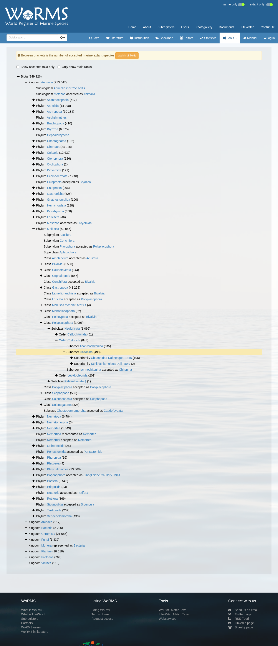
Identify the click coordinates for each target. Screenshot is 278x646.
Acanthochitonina (91, 346)
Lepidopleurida (78, 375)
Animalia (47, 82)
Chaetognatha (56, 141)
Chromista (48, 533)
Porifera (52, 481)
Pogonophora (56, 475)
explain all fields (127, 55)
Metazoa (60, 94)
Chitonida (74, 340)
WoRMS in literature (34, 631)
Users (185, 27)
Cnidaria (52, 152)
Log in (269, 38)
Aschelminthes (57, 117)
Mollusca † (69, 305)
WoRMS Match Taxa (173, 610)
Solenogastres (62, 404)
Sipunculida (55, 504)
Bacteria (46, 528)
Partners (27, 623)
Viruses (46, 563)
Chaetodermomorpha (71, 410)
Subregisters (166, 27)
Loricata (57, 299)
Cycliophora (55, 164)
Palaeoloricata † (75, 381)
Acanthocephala (58, 100)
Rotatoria (53, 492)
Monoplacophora (63, 311)
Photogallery (203, 27)
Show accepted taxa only (35, 67)
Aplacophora (67, 252)
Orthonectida (56, 446)
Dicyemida (54, 170)
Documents (226, 27)
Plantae (46, 551)
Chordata (53, 147)
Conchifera (67, 240)
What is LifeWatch (33, 614)
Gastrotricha (55, 193)
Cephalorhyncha (58, 135)
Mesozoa (53, 223)
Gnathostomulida (58, 199)
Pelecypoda (60, 317)
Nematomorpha (57, 422)
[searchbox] (31, 38)
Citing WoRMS (101, 610)
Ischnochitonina (90, 369)
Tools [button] (230, 38)
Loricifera (53, 217)
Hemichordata (56, 205)
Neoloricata (72, 328)
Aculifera (65, 234)
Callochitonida (77, 334)
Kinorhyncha (55, 211)
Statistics (208, 38)
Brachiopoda (55, 123)
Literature (114, 38)
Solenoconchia (62, 399)
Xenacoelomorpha (59, 516)
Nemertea (53, 428)
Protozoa (47, 557)
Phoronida (54, 457)
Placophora (67, 246)
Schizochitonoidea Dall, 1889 (110, 363)
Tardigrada (54, 510)
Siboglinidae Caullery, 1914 (101, 475)
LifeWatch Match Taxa (174, 614)
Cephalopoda (61, 276)
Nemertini (53, 440)
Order (63, 340)
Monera (46, 545)
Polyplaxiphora (62, 387)
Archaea (46, 522)
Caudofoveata (61, 270)
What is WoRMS (32, 610)
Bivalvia (57, 264)
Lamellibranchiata (64, 293)
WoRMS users (31, 627)
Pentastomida (56, 451)
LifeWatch (247, 27)
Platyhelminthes (58, 469)
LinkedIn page (241, 623)
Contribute (268, 27)
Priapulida (54, 487)
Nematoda (54, 416)
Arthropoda (54, 111)
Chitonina (86, 352)
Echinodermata (57, 176)
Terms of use (100, 614)
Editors (186, 38)
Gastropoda (60, 287)
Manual (250, 38)
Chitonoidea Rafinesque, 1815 (111, 358)
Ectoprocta (54, 182)
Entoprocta (54, 188)
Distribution (139, 38)
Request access (102, 618)
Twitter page (239, 614)
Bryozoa (52, 129)
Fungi (45, 539)
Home (132, 27)
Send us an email (243, 610)
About (147, 27)
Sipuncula (87, 504)
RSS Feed (238, 618)
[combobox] (32, 37)
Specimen (164, 38)
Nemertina (54, 434)
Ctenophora (55, 158)
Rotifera (83, 492)
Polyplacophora (103, 246)
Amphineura (60, 258)
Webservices (167, 618)
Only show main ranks (75, 67)
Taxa (94, 38)
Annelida (53, 105)
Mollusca (53, 229)
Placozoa (53, 463)
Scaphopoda (60, 393)
